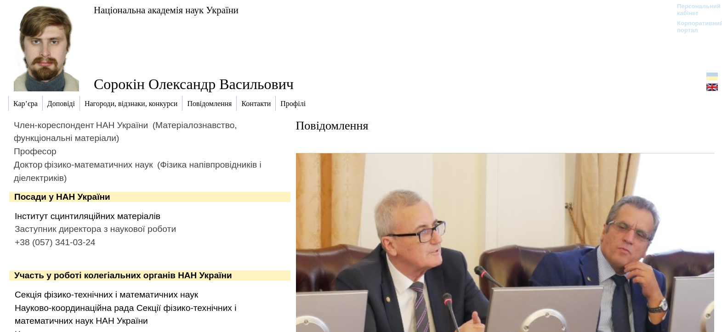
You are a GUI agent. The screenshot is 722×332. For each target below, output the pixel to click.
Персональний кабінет (694, 10)
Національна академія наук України (166, 10)
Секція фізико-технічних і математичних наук (106, 294)
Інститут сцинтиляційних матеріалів (87, 216)
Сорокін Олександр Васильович (194, 84)
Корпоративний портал (694, 27)
